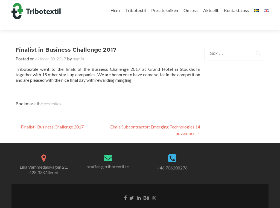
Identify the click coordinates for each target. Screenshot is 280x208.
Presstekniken (164, 10)
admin (78, 49)
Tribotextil (135, 10)
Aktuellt (210, 10)
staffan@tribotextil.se (108, 157)
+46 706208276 (172, 158)
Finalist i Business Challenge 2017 (50, 117)
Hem (115, 10)
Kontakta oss (236, 10)
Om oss (190, 10)
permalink (52, 93)
